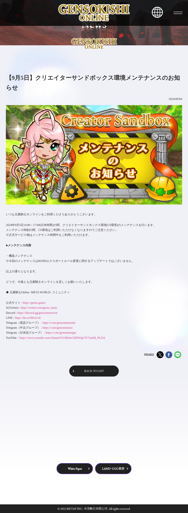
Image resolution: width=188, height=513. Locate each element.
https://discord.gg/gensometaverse (37, 312)
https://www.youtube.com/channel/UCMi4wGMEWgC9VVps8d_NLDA (62, 337)
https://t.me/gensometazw (58, 327)
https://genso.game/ (34, 302)
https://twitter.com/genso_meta (39, 307)
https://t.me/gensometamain (59, 322)
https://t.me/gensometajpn (61, 332)
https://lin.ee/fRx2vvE (28, 317)
